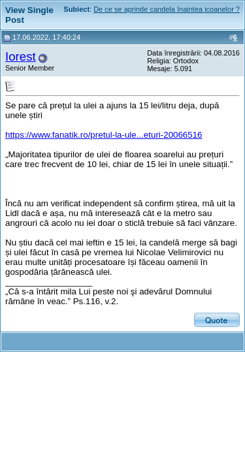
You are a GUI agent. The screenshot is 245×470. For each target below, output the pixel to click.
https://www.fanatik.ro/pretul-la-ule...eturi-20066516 (104, 135)
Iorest (20, 56)
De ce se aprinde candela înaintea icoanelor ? (166, 9)
